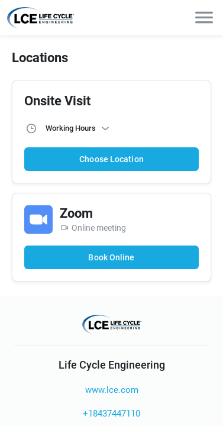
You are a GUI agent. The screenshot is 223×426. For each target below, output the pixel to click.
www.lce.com (111, 390)
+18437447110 (111, 413)
